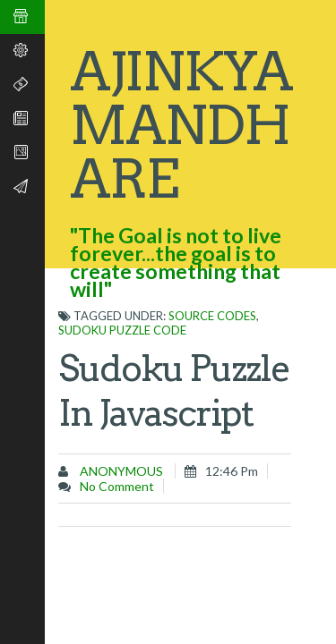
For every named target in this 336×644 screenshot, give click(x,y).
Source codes (212, 316)
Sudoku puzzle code (122, 330)
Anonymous (120, 471)
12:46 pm (231, 471)
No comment (117, 486)
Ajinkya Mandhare (181, 124)
